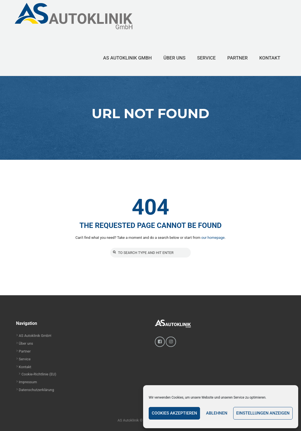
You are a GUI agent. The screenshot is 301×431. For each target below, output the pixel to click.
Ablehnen (216, 413)
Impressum (28, 382)
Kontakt (25, 367)
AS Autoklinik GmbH (35, 336)
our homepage (213, 237)
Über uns (26, 343)
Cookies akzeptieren (174, 413)
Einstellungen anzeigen (263, 413)
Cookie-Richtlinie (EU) (38, 374)
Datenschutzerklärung (36, 390)
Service (24, 359)
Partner (25, 351)
